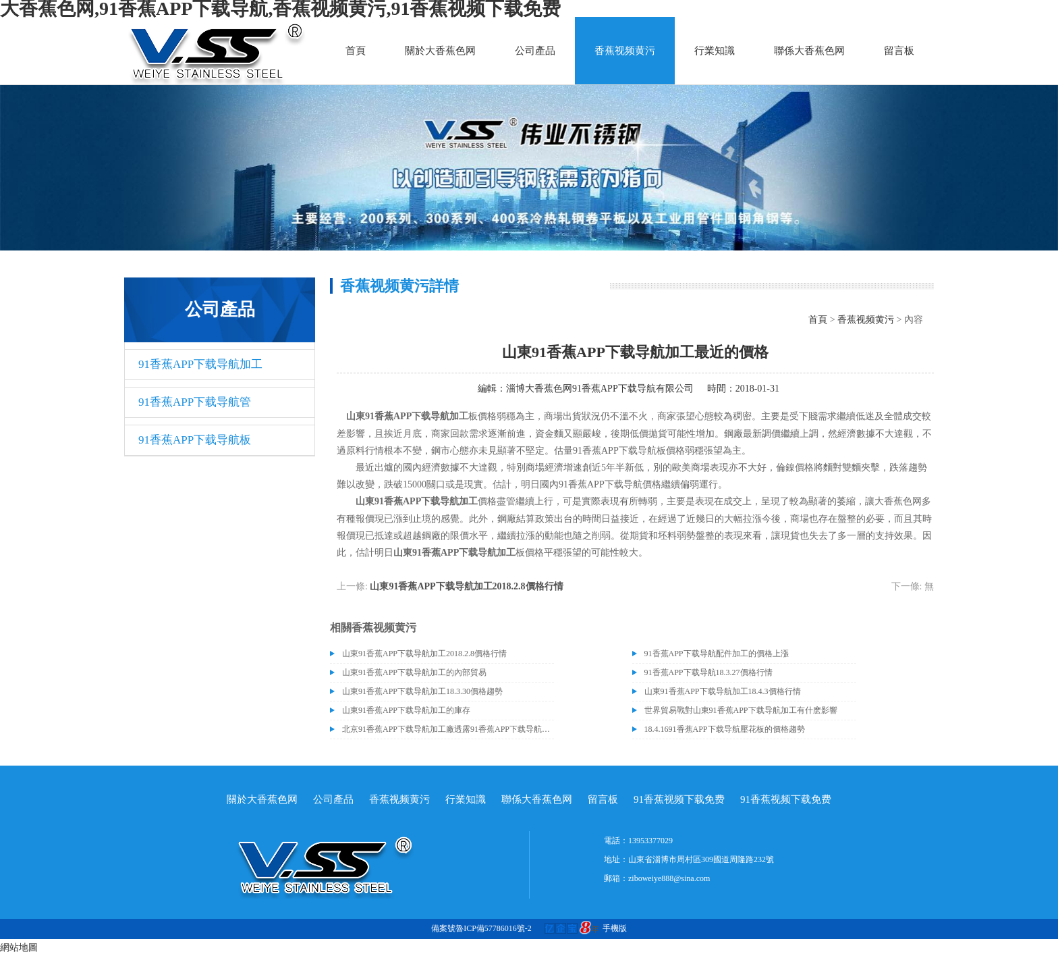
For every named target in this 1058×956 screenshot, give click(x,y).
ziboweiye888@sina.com (669, 878)
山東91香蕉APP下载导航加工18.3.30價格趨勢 (422, 691)
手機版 (615, 928)
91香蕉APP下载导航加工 (200, 364)
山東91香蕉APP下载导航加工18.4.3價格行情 (722, 691)
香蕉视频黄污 (624, 50)
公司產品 (535, 50)
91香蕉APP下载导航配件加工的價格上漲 (716, 653)
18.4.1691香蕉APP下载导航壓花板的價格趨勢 (724, 729)
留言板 (899, 50)
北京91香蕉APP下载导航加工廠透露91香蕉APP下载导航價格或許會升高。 (448, 729)
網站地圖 (19, 947)
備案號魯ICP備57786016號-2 (481, 928)
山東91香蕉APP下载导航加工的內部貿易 (414, 672)
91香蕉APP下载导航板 (194, 439)
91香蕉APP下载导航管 (194, 402)
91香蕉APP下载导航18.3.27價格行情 (708, 672)
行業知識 (714, 50)
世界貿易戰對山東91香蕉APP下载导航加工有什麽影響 (740, 710)
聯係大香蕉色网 (809, 50)
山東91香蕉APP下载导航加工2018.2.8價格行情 (466, 586)
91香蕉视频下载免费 (679, 799)
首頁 (355, 50)
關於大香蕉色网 (440, 50)
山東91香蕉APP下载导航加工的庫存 (406, 710)
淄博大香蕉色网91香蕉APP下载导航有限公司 (600, 388)
